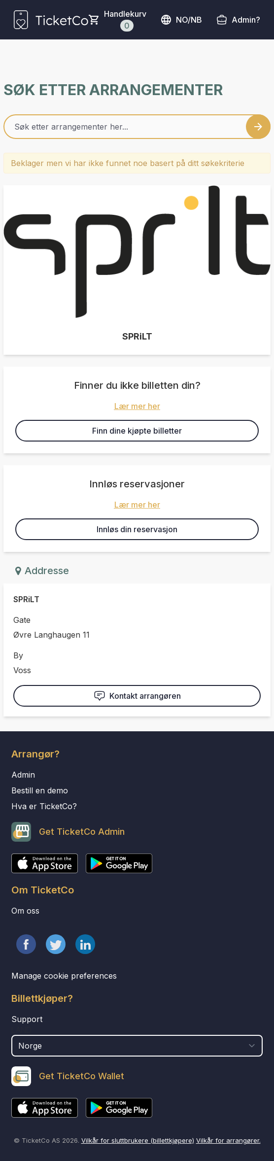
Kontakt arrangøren (137, 696)
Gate (22, 620)
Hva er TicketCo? (44, 806)
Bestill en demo (39, 790)
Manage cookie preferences (64, 976)
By (18, 655)
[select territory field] (137, 1046)
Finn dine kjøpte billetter (137, 431)
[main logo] (51, 19)
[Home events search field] (137, 126)
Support (26, 1019)
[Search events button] (258, 126)
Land (21, 1030)
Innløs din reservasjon (137, 529)
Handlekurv (125, 20)
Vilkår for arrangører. (228, 1140)
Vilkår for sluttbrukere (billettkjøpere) (137, 1140)
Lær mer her (137, 406)
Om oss (25, 911)
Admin (23, 775)
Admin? (246, 20)
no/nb (181, 20)
